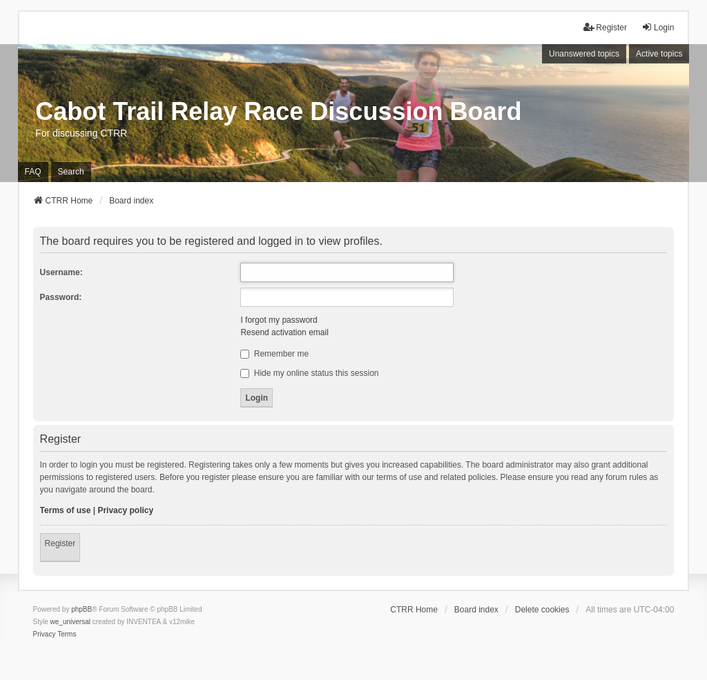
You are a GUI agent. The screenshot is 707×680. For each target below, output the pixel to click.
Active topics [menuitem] (659, 54)
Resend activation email (284, 332)
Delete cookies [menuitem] (542, 609)
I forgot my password (278, 320)
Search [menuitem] (71, 172)
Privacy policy (125, 510)
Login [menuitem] (657, 27)
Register (60, 543)
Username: (61, 272)
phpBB (81, 609)
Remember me (274, 354)
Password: (61, 297)
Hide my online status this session (309, 373)
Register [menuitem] (605, 27)
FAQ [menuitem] (33, 172)
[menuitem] (44, 634)
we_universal (70, 622)
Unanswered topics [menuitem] (584, 54)
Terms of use (65, 510)
